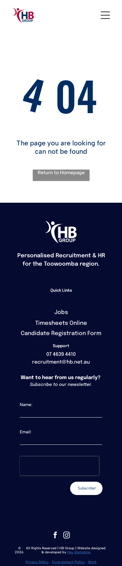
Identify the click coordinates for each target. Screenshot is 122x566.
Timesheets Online (61, 323)
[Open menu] (105, 15)
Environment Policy (68, 562)
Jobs (61, 312)
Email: (26, 432)
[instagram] (67, 536)
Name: (26, 404)
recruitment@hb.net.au (61, 362)
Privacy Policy (37, 562)
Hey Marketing (78, 552)
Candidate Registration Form (61, 333)
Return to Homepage (61, 172)
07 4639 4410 (61, 354)
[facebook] (55, 536)
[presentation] (59, 466)
